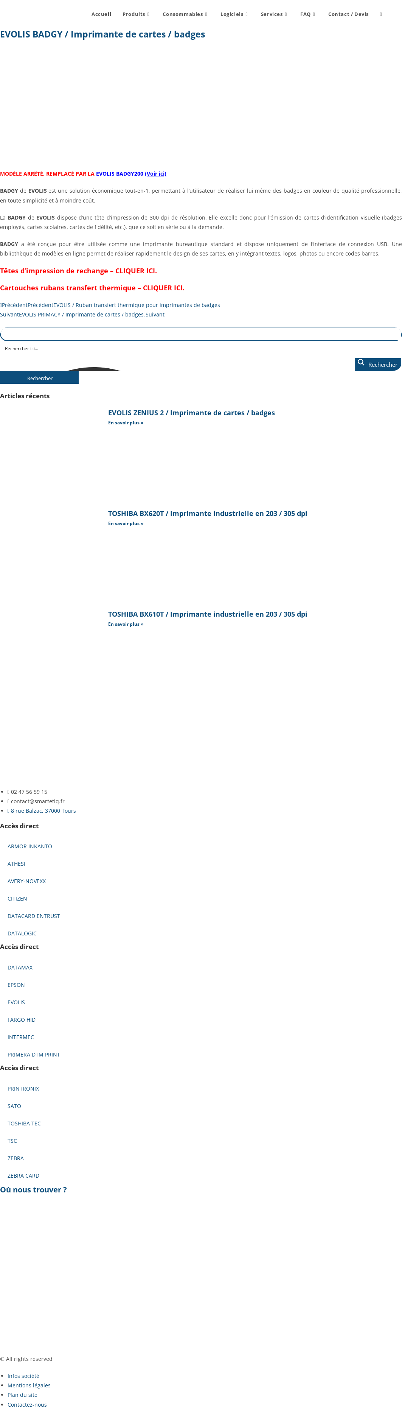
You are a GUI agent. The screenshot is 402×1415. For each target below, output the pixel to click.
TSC (12, 1140)
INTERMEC (21, 1037)
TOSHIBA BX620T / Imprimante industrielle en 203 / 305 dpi (207, 513)
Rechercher (40, 378)
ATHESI (16, 863)
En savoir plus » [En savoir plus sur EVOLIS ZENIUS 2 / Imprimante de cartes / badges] (125, 422)
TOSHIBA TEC (24, 1123)
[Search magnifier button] (378, 364)
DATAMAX (20, 967)
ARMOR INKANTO (30, 846)
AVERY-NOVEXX (27, 881)
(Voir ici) (155, 173)
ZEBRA (16, 1158)
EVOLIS (16, 1002)
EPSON (16, 984)
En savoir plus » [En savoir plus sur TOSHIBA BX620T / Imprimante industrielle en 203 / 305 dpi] (125, 523)
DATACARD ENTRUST (34, 915)
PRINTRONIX (23, 1088)
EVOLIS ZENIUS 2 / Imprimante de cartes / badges (191, 412)
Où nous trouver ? (33, 1189)
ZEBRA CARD (23, 1175)
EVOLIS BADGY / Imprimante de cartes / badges (102, 34)
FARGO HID (22, 1019)
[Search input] (201, 348)
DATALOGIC (22, 933)
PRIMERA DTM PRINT (34, 1054)
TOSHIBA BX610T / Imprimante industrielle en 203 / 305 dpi (207, 614)
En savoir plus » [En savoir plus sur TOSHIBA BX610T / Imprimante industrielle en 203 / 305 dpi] (125, 624)
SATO (14, 1106)
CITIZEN (17, 898)
